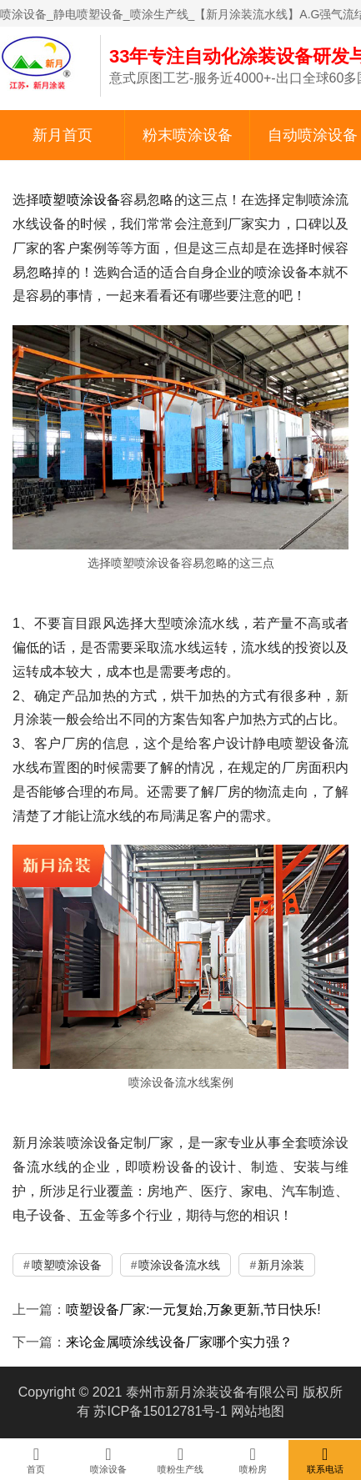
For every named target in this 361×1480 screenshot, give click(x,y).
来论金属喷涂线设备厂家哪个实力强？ (179, 1342)
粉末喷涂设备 (188, 135)
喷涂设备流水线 (179, 1265)
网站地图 (257, 1411)
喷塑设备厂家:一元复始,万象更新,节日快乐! (193, 1309)
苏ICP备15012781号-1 (160, 1411)
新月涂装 (281, 1265)
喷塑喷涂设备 (79, 200)
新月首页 (63, 135)
